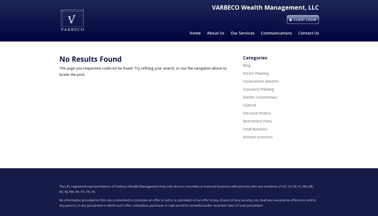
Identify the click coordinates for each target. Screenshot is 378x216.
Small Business (255, 128)
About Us (215, 33)
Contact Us (308, 33)
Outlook (249, 105)
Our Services (243, 33)
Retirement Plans (257, 120)
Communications (276, 33)
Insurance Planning (258, 89)
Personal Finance (257, 113)
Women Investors (258, 136)
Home (195, 33)
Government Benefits (261, 81)
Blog (246, 65)
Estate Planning (256, 73)
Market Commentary (260, 97)
